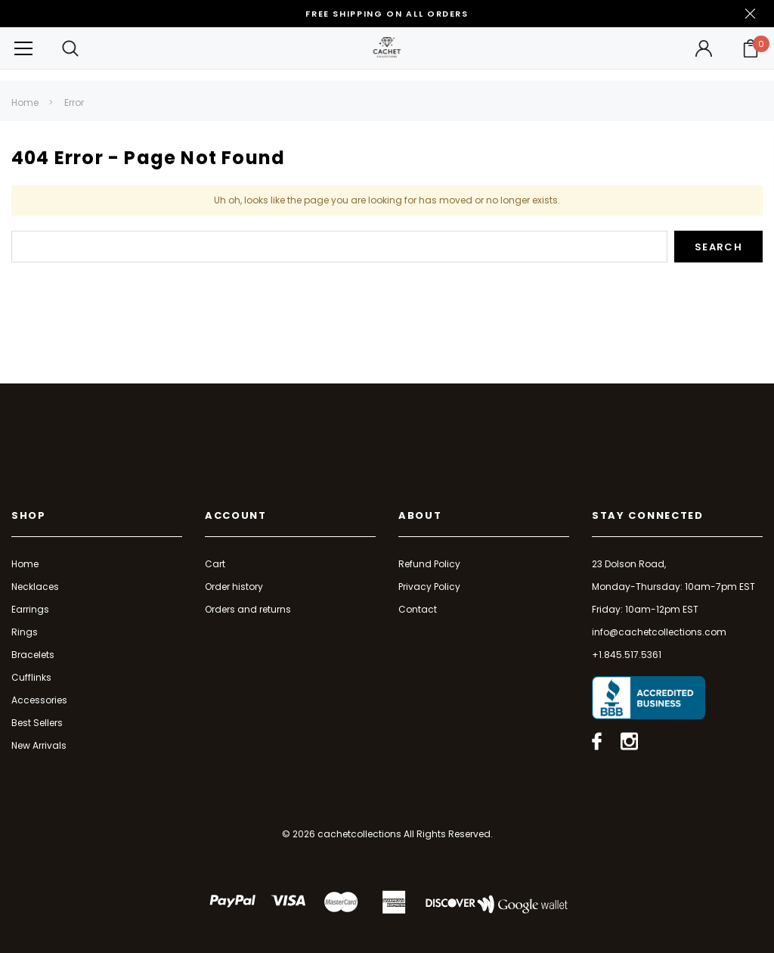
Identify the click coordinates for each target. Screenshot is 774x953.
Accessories (39, 700)
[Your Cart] (750, 48)
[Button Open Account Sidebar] (703, 48)
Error (74, 102)
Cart (215, 563)
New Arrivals (39, 745)
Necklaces (35, 586)
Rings (24, 632)
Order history (234, 586)
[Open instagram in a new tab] (629, 741)
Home (25, 102)
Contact (417, 609)
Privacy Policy (429, 586)
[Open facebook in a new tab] (596, 741)
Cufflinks (31, 677)
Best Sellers (37, 722)
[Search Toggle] (70, 48)
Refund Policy (429, 563)
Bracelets (32, 654)
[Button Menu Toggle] (23, 48)
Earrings (30, 609)
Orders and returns (248, 609)
